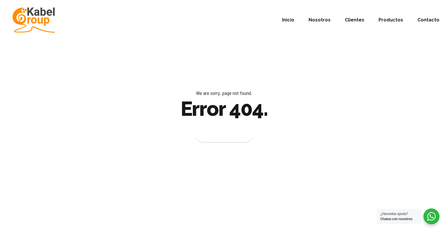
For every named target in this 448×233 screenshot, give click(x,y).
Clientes (354, 20)
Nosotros (320, 20)
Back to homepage (224, 135)
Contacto (428, 20)
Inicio (288, 20)
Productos (391, 20)
